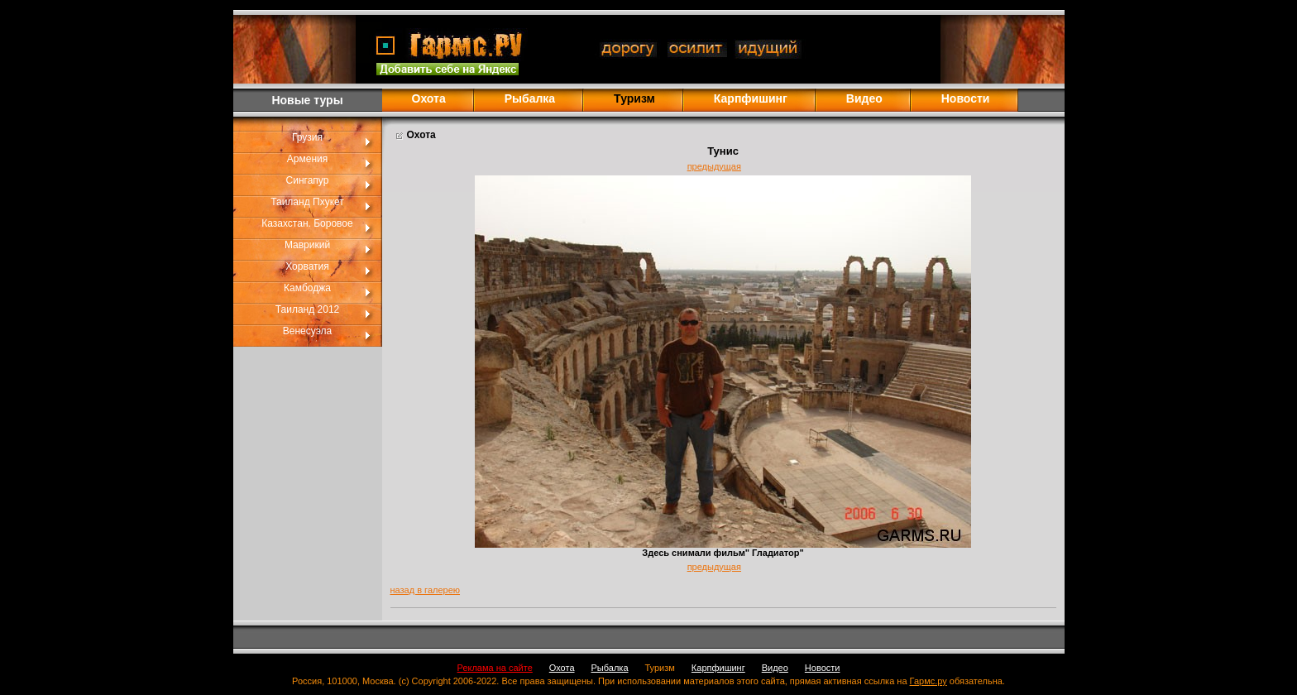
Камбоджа (307, 288)
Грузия (307, 137)
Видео (864, 98)
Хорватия (307, 266)
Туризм (660, 668)
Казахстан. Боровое (306, 223)
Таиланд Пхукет (307, 202)
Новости (965, 98)
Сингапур (307, 180)
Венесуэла (307, 331)
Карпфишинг (750, 98)
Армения (307, 159)
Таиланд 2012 (307, 309)
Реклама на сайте (495, 668)
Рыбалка (530, 98)
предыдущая (714, 166)
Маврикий (307, 245)
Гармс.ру (928, 681)
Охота (429, 98)
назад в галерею (425, 590)
